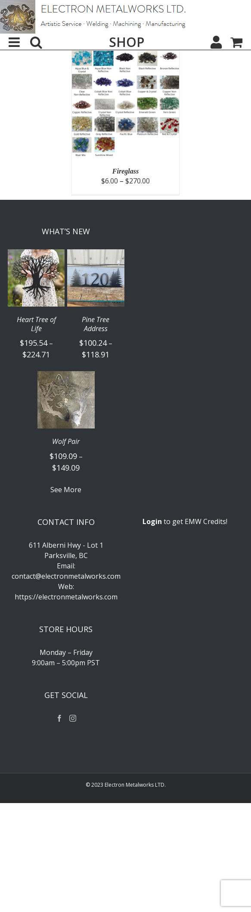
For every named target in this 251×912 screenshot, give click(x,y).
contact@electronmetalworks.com (66, 576)
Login (152, 521)
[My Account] (216, 42)
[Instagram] (72, 718)
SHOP (126, 42)
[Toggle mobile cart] (236, 42)
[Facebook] (59, 718)
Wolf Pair (66, 441)
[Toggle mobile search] (36, 42)
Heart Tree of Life (36, 324)
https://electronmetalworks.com (66, 597)
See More (65, 489)
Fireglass (125, 171)
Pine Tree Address (95, 324)
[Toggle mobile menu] (15, 42)
